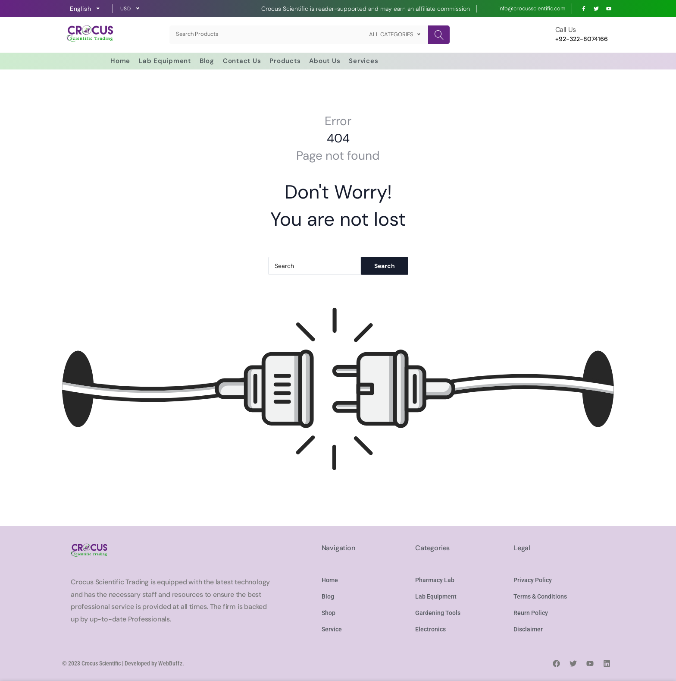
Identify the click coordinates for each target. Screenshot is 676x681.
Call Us (565, 29)
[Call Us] (542, 34)
